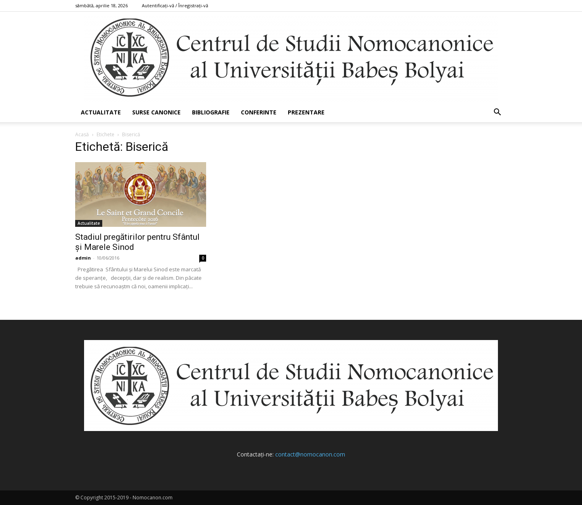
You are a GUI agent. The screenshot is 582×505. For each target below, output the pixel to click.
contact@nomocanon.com (310, 454)
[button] (497, 113)
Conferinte (258, 112)
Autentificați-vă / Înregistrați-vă (175, 5)
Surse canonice (156, 112)
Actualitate (101, 112)
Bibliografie (211, 112)
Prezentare (306, 112)
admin (83, 258)
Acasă (82, 134)
